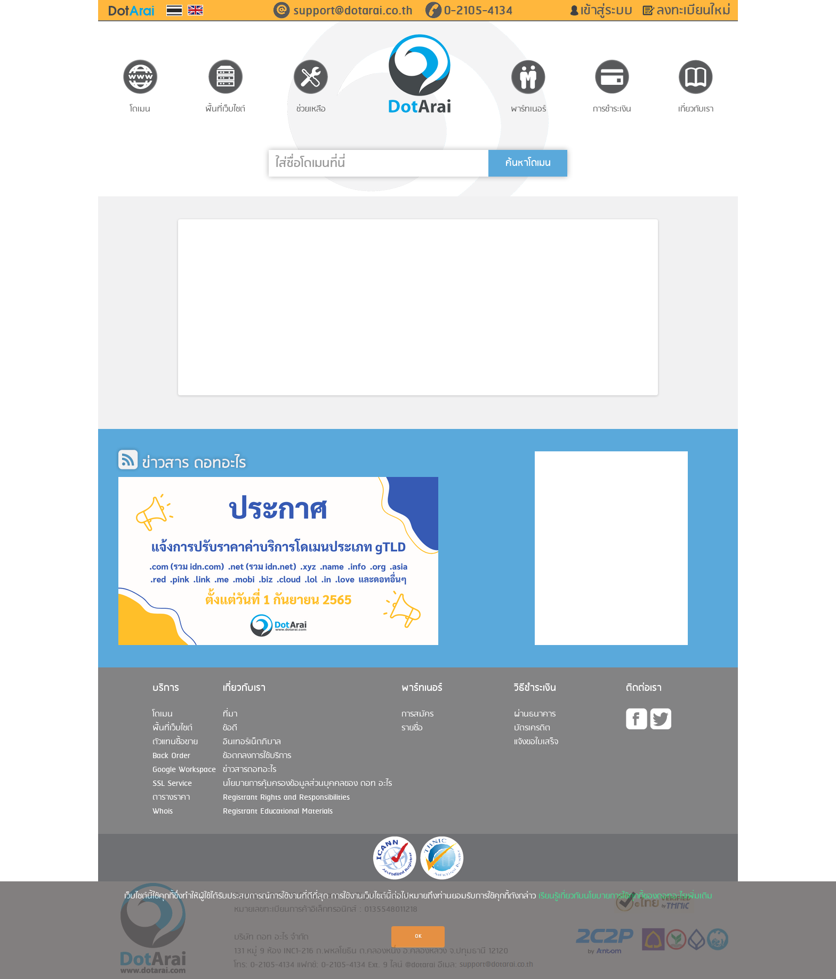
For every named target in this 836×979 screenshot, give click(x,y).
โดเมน (162, 714)
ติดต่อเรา (644, 688)
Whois (162, 811)
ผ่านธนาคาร (535, 714)
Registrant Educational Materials (278, 811)
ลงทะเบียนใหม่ (697, 10)
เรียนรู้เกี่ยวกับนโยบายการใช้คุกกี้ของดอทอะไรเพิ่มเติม (625, 896)
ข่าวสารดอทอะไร (249, 770)
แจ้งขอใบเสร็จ (536, 742)
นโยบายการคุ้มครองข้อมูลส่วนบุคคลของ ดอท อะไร (307, 784)
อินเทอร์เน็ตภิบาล (252, 742)
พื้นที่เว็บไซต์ (172, 728)
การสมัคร (417, 714)
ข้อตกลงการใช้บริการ (257, 756)
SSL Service (172, 784)
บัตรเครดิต (532, 728)
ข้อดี (230, 728)
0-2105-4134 (478, 10)
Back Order (171, 756)
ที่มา (230, 714)
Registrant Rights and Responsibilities (286, 798)
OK (418, 936)
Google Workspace (184, 770)
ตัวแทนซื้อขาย (175, 742)
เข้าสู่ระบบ (610, 10)
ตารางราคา (171, 798)
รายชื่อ (412, 728)
